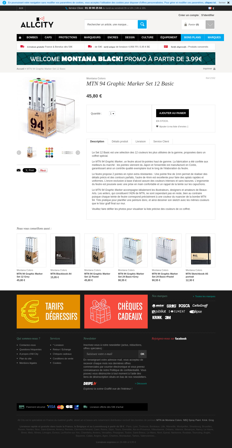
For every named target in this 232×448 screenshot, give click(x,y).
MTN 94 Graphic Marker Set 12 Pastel (97, 275)
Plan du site (25, 358)
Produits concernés (189, 46)
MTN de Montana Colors (169, 420)
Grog (211, 420)
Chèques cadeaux (62, 354)
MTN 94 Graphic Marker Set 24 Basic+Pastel (165, 275)
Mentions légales (28, 363)
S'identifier (207, 15)
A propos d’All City (28, 354)
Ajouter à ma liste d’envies (172, 126)
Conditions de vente (63, 358)
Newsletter (89, 338)
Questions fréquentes (30, 349)
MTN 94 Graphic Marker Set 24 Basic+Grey (131, 275)
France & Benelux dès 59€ (49, 46)
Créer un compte (189, 15)
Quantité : (96, 113)
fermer (222, 2)
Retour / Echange (62, 349)
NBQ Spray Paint (192, 420)
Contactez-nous (27, 345)
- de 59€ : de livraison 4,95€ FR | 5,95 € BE (121, 46)
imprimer (207, 68)
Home (20, 37)
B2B (21, 8)
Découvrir (142, 383)
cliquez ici (210, 2)
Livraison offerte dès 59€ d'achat (106, 407)
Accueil (20, 68)
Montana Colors (96, 78)
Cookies (57, 363)
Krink (204, 420)
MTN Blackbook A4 (60, 273)
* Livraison (58, 345)
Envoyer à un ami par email (18, 170)
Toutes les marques (205, 296)
